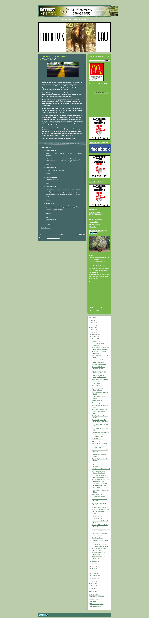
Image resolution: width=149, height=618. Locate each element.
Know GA (93, 227)
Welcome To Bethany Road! (99, 364)
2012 (92, 327)
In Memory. (95, 456)
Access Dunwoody (95, 214)
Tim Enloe (49, 203)
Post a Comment (45, 228)
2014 (92, 322)
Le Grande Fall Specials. (99, 496)
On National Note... (97, 447)
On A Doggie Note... (97, 518)
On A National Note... (98, 535)
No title (94, 513)
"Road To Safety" (96, 386)
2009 (92, 581)
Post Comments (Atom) (53, 238)
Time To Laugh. (96, 383)
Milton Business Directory (97, 596)
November (95, 336)
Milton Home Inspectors (96, 604)
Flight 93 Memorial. (97, 516)
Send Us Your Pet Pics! (98, 494)
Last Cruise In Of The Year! (99, 360)
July (93, 564)
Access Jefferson (95, 217)
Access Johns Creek (96, 219)
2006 (92, 588)
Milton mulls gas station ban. (100, 409)
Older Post (82, 234)
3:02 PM (48, 183)
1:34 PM (48, 173)
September (95, 341)
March (94, 573)
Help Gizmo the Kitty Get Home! (101, 469)
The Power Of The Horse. (99, 454)
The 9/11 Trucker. (97, 439)
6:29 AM (48, 200)
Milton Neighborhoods (96, 606)
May (93, 568)
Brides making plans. (97, 403)
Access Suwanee (95, 224)
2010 (92, 332)
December (95, 334)
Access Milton (94, 222)
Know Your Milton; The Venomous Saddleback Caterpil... (99, 464)
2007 (92, 585)
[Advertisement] (98, 297)
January (94, 578)
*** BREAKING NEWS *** (99, 436)
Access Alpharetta (95, 212)
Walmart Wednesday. (98, 362)
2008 (92, 583)
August (94, 561)
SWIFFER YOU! (96, 441)
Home (62, 234)
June (93, 566)
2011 (92, 329)
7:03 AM (48, 224)
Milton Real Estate (95, 599)
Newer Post (42, 234)
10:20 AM (48, 164)
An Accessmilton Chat (96, 181)
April (93, 571)
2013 (92, 325)
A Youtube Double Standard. (100, 507)
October (94, 339)
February (95, 575)
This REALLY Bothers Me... (99, 533)
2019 (92, 320)
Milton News (93, 601)
